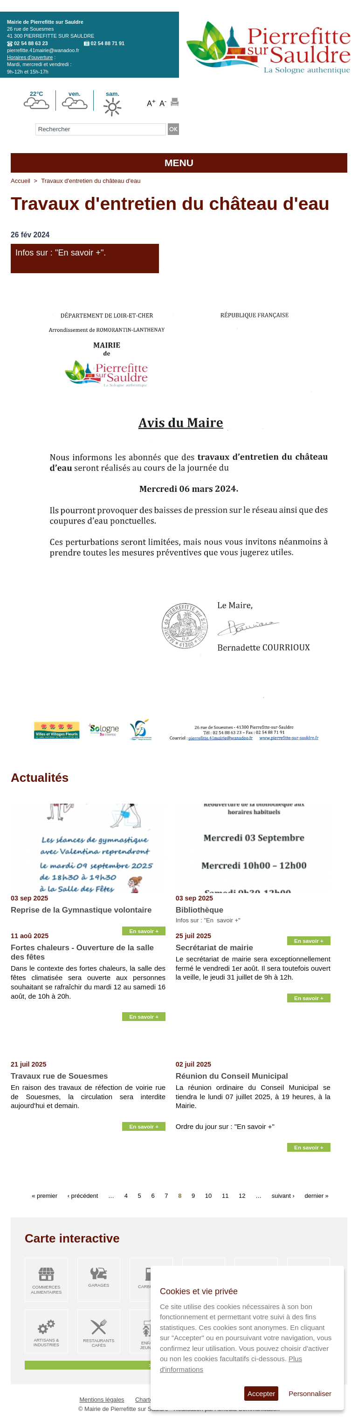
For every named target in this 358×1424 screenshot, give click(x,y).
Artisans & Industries (46, 1343)
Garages (98, 1285)
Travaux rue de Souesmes (59, 1076)
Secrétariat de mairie (214, 947)
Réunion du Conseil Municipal (232, 1076)
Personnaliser (310, 1393)
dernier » (317, 1195)
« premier (44, 1195)
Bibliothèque (199, 910)
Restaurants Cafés (98, 1343)
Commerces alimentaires (46, 1290)
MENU (179, 162)
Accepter (261, 1393)
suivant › (283, 1195)
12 (242, 1195)
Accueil (20, 180)
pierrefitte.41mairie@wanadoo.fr (43, 50)
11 (225, 1195)
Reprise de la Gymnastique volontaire (81, 910)
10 (208, 1195)
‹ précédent (83, 1195)
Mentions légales (101, 1399)
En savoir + (143, 931)
